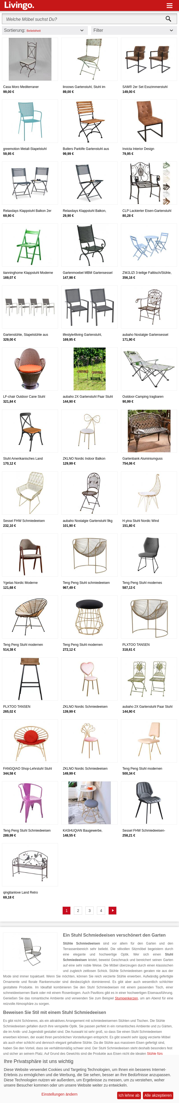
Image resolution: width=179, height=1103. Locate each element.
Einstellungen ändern (60, 1094)
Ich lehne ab (129, 1095)
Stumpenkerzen (126, 998)
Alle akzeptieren (158, 1095)
